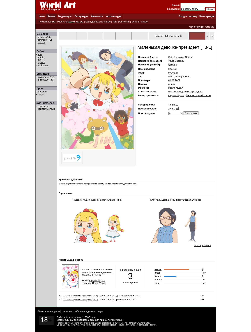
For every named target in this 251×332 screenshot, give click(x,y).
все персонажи (202, 245)
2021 (177, 80)
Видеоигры (65, 16)
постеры (42, 91)
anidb (40, 57)
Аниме (51, 16)
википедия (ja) (45, 79)
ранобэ (158, 279)
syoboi (41, 62)
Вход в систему (188, 16)
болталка (43, 106)
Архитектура (113, 16)
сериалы (96, 325)
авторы (42, 37)
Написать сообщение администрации (82, 311)
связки (41, 42)
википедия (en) (46, 77)
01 (169, 80)
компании (43, 39)
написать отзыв (46, 108)
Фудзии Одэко (176, 95)
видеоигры (106, 325)
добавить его (130, 183)
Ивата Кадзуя (175, 87)
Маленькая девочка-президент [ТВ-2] (81, 299)
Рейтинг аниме (47, 21)
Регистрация (206, 16)
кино (157, 283)
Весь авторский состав (198, 95)
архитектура (151, 325)
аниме (158, 269)
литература (130, 325)
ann (40, 54)
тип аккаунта (196, 27)
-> (212, 36)
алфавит (70, 21)
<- (208, 36)
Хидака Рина (114, 199)
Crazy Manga (99, 283)
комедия (173, 72)
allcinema (43, 65)
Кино (42, 16)
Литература (81, 16)
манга (171, 84)
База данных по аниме (97, 21)
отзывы (159, 36)
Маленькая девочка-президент (185, 91)
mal (39, 59)
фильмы (87, 325)
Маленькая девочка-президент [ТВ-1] (81, 295)
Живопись (97, 16)
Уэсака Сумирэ (191, 199)
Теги (114, 21)
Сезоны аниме (140, 21)
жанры (80, 21)
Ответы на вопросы (49, 311)
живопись (141, 325)
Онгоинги (124, 21)
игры (157, 272)
